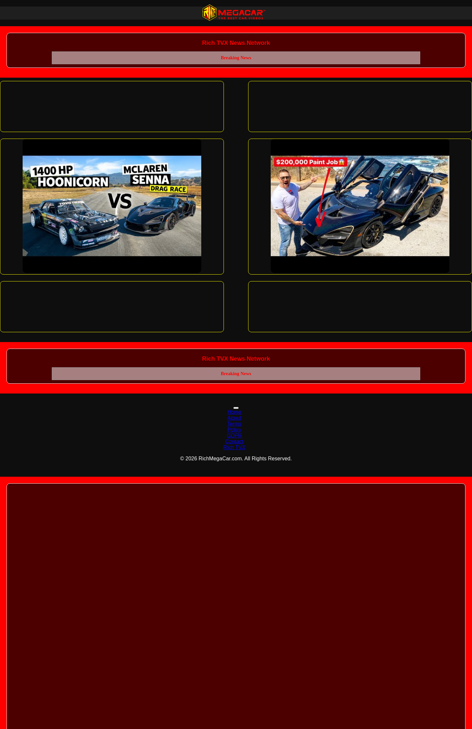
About (234, 418)
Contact (234, 441)
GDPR (234, 435)
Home (234, 412)
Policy (234, 429)
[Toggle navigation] (236, 408)
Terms (234, 424)
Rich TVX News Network (236, 43)
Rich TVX (234, 447)
